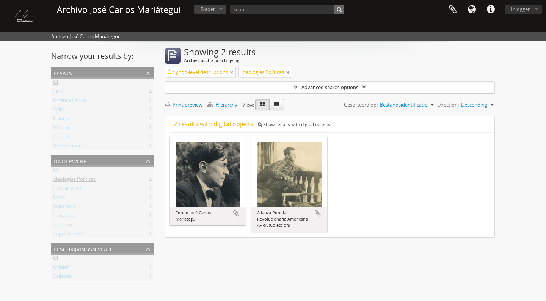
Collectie (62, 277)
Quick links (490, 9)
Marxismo (64, 207)
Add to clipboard (236, 213)
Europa (61, 138)
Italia (58, 110)
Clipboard (452, 9)
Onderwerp (69, 160)
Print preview (183, 104)
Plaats (62, 72)
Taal (471, 9)
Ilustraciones (67, 189)
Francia (61, 119)
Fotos (59, 198)
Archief (60, 268)
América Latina (69, 101)
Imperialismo (67, 235)
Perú (58, 92)
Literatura (64, 216)
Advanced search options (329, 87)
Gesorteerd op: (361, 104)
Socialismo (65, 226)
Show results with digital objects (294, 124)
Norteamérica (68, 147)
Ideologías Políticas (74, 180)
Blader (208, 9)
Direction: (448, 104)
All (55, 83)
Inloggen (521, 9)
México (61, 128)
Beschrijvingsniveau (82, 248)
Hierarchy (222, 104)
